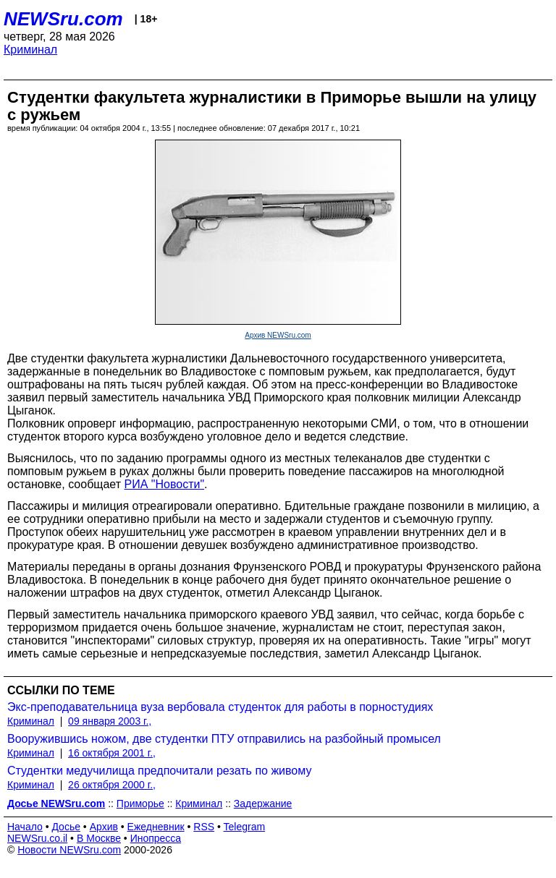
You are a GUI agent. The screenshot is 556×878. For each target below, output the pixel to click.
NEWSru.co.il (37, 838)
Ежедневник (156, 826)
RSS (203, 826)
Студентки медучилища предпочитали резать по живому (159, 770)
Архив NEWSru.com (278, 335)
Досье (65, 826)
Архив (104, 826)
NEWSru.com (63, 19)
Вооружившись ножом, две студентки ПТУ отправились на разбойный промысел (224, 739)
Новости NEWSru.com (69, 850)
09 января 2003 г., (109, 721)
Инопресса (156, 838)
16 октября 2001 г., (112, 753)
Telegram (245, 826)
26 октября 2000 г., (112, 784)
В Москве (99, 838)
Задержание (263, 803)
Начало (25, 826)
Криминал (30, 49)
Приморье (140, 803)
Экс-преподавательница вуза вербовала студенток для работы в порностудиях (220, 707)
